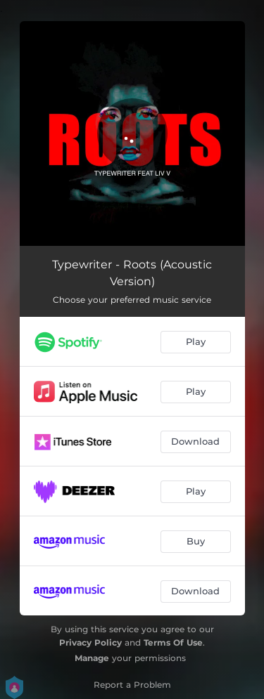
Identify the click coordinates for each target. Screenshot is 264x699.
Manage (92, 658)
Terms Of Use (173, 642)
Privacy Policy (90, 642)
